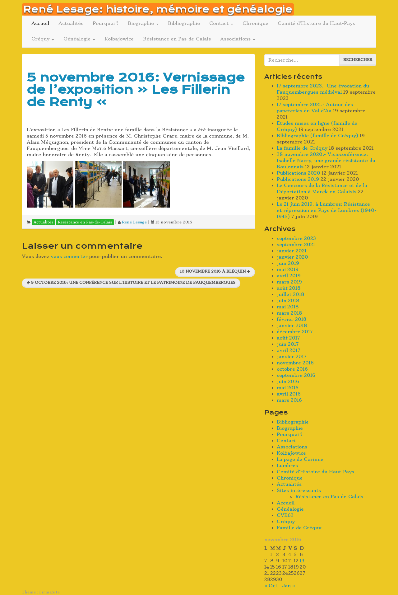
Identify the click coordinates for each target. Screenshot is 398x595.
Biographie (143, 23)
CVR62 (285, 515)
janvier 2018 (292, 325)
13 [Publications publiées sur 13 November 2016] (302, 561)
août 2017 (288, 338)
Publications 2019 (298, 179)
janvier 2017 (291, 356)
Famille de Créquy (299, 528)
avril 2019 (289, 276)
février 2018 (291, 319)
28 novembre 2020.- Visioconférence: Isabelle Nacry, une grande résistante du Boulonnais (326, 161)
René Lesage (134, 222)
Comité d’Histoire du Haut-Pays (316, 23)
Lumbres (287, 465)
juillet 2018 (290, 294)
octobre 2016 (292, 369)
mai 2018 (287, 307)
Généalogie (79, 39)
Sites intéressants (299, 490)
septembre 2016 (296, 375)
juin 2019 (288, 263)
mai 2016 (287, 388)
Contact (221, 23)
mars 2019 (289, 282)
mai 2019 (287, 269)
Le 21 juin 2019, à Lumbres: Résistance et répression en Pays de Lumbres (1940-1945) (326, 210)
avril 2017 (288, 350)
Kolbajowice (119, 39)
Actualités (70, 23)
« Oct (270, 585)
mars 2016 (289, 400)
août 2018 (288, 288)
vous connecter (69, 256)
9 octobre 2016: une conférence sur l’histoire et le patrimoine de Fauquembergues (131, 282)
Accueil (40, 23)
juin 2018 (288, 300)
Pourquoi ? (105, 23)
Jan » (288, 585)
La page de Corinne (300, 459)
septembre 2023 (296, 238)
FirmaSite (49, 592)
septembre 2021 (296, 244)
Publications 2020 (298, 173)
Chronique (255, 23)
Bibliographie (184, 23)
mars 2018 (289, 313)
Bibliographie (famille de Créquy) (317, 135)
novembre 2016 (295, 363)
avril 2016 (289, 394)
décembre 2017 (294, 332)
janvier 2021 (292, 251)
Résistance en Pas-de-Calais (177, 39)
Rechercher (357, 59)
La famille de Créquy (302, 148)
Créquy (42, 39)
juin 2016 (288, 381)
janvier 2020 (292, 257)
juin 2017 (287, 344)
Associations (237, 39)
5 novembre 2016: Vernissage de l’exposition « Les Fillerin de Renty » (136, 89)
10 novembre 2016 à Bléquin (215, 271)
